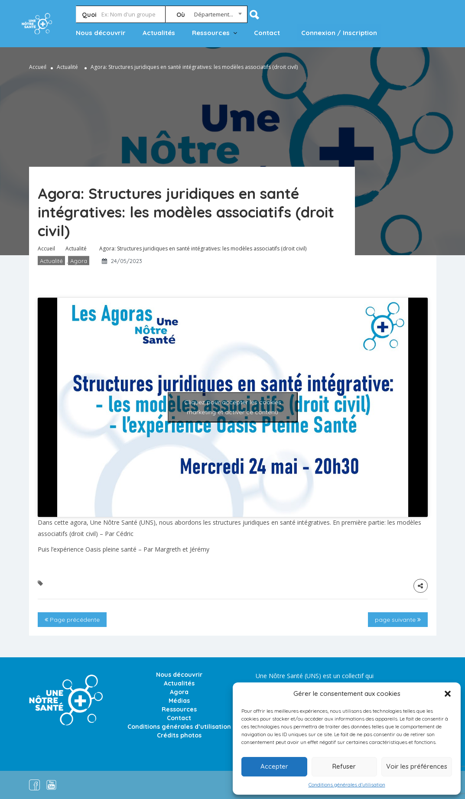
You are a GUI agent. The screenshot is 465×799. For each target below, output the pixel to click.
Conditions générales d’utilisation (347, 784)
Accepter (274, 766)
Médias (179, 701)
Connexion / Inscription (339, 33)
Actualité (67, 67)
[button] (447, 693)
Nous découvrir (101, 33)
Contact (267, 33)
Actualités (159, 33)
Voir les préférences (416, 766)
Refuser (344, 766)
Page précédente (72, 620)
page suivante (398, 620)
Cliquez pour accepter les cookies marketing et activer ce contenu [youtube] (232, 407)
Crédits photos (179, 735)
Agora (78, 260)
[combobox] (206, 16)
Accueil (37, 67)
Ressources (211, 33)
